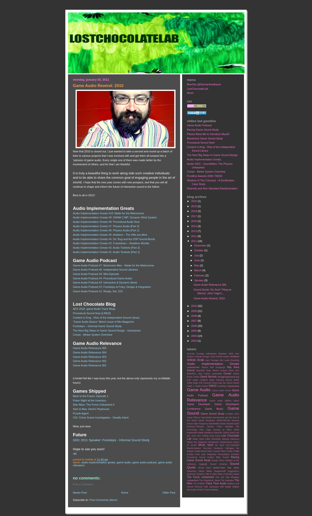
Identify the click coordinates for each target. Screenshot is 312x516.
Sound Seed (204, 468)
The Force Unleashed (200, 477)
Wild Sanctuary (211, 487)
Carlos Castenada (213, 373)
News (190, 92)
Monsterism (213, 442)
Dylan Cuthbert (200, 380)
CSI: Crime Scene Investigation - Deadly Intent (100, 417)
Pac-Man (207, 448)
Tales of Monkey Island (228, 474)
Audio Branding (231, 360)
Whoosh (199, 487)
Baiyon (205, 367)
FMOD (212, 385)
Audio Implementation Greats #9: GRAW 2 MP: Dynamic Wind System (115, 217)
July (197, 255)
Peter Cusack (213, 451)
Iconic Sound (226, 423)
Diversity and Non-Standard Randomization (212, 188)
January (199, 280)
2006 (194, 325)
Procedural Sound (196, 457)
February (199, 275)
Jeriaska (229, 426)
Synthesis (191, 474)
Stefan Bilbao (205, 471)
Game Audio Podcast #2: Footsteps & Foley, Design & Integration (112, 286)
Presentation (223, 454)
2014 (194, 226)
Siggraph (203, 464)
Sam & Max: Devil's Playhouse (91, 409)
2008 (194, 315)
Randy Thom (218, 460)
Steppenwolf (219, 471)
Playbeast (211, 454)
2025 (194, 201)
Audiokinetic (193, 367)
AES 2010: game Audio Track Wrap (94, 308)
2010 (194, 305)
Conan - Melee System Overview (92, 334)
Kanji (200, 432)
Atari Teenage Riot (214, 360)
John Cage (205, 429)
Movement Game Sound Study (205, 138)
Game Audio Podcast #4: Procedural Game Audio (102, 278)
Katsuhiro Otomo (221, 432)
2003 (194, 340)
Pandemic (218, 448)
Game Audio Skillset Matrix (224, 400)
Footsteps (222, 386)
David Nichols (208, 376)
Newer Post (80, 492)
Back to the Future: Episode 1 (90, 396)
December (200, 245)
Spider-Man (219, 467)
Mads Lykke (198, 439)
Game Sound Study (212, 413)
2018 (194, 211)
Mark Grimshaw (213, 439)
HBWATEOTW (223, 420)
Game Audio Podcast (144, 462)
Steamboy (191, 471)
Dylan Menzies (216, 380)
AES (231, 353)
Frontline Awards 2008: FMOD (204, 176)
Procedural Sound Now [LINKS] (92, 313)
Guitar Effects (193, 417)
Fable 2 (190, 386)
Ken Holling (202, 436)
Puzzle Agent (81, 413)
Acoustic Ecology (195, 353)
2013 (194, 231)
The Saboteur (227, 480)
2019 (194, 206)
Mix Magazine (200, 442)
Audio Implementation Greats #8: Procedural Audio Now (106, 221)
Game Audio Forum (221, 390)
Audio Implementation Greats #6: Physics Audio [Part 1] (106, 230)
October (199, 250)
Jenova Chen (214, 426)
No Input (219, 445)
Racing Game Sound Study (203, 129)
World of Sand (204, 489)
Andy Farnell (216, 356)
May (197, 265)
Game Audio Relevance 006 (210, 284)
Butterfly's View (194, 373)
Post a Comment (83, 484)
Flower (205, 386)
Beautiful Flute (203, 370)
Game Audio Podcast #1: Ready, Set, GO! (98, 291)
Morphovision (226, 442)
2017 (194, 216)
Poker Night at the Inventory (89, 400)
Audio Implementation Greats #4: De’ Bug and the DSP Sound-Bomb (114, 239)
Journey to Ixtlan (222, 429)
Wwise (214, 489)
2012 (194, 236)
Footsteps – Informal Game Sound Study (97, 326)
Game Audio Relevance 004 (90, 352)
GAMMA (229, 414)
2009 (194, 311)
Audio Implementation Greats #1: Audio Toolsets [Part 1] (106, 252)
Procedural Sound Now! (201, 142)
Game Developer (198, 404)
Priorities (235, 454)
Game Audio (124, 462)
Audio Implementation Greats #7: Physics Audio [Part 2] (106, 226)
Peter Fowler (227, 451)
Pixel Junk (200, 454)
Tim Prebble (199, 483)
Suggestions (233, 471)
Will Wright (225, 487)
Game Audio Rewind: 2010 (209, 298)
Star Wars (233, 467)
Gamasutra (233, 386)
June (197, 260)
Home (124, 492)
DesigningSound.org (228, 376)
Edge (195, 383)
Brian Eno (234, 370)
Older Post (169, 492)
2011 (194, 241)
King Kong (215, 436)
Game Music (214, 408)
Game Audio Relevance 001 (90, 365)
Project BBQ (214, 457)
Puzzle (226, 457)
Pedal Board (200, 451)
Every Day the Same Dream (225, 383)
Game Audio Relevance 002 (90, 361)
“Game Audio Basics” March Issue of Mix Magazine (103, 321)
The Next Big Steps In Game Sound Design (212, 155)
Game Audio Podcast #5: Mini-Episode (96, 274)
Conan (227, 373)
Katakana (208, 432)
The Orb (219, 477)
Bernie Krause (220, 370)
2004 (194, 335)
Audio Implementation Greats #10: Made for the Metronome (108, 213)
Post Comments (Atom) (103, 499)
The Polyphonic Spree (209, 480)
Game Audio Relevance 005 (90, 348)
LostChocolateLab (197, 88)
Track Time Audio (216, 483)
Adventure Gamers (216, 353)
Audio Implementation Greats (98, 462)
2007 (194, 320)
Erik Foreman (205, 383)
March (198, 270)
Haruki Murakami (206, 420)
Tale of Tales (211, 474)
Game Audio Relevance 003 (90, 356)
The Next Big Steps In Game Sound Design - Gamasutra (107, 330)
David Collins (193, 377)
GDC (236, 414)
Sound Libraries (218, 464)
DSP (189, 380)
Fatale (198, 386)
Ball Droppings (217, 367)
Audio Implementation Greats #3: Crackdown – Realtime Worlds (111, 243)
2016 (194, 221)
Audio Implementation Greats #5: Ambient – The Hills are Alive (110, 234)
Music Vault (205, 444)
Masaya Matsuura (230, 439)
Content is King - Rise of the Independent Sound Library (106, 317)
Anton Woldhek (231, 356)
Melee (190, 442)
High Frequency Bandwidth (206, 423)
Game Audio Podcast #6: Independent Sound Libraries (105, 269)
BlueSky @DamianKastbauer (204, 84)
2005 (194, 330)
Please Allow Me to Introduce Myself (208, 134)
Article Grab (195, 360)
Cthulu (236, 373)
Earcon (228, 380)
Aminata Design (201, 356)
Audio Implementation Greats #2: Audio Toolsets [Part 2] (106, 247)
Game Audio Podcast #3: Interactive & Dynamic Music (105, 282)
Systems (201, 474)
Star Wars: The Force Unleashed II (93, 404)
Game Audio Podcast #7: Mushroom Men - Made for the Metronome (113, 265)
